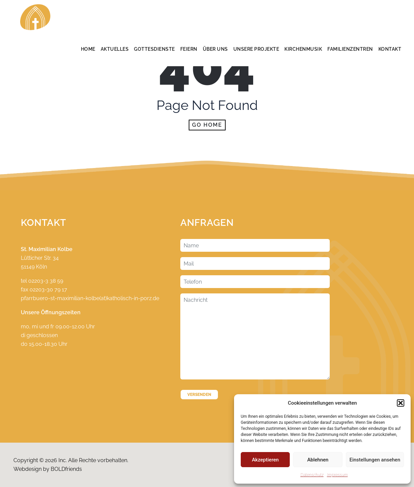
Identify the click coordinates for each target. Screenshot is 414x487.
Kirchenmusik (303, 49)
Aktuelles (115, 49)
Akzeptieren (265, 460)
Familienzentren (350, 49)
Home (88, 49)
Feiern (188, 49)
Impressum (337, 475)
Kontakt (390, 49)
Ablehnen (317, 460)
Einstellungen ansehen (375, 460)
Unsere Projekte (256, 49)
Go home (207, 125)
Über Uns (215, 49)
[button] (400, 403)
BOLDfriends (66, 469)
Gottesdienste (154, 49)
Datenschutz (312, 475)
